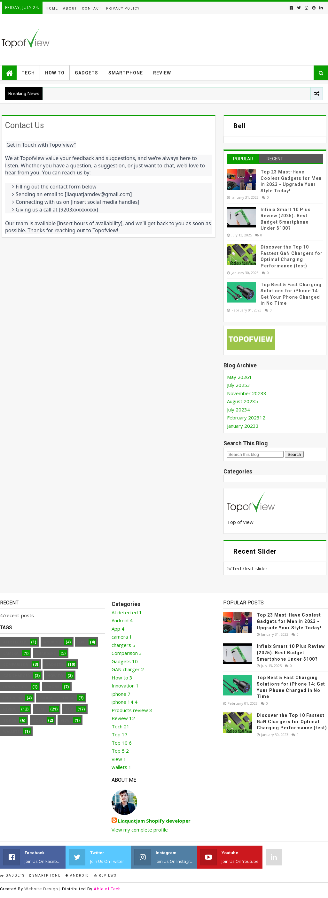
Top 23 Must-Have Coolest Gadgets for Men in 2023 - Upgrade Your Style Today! (289, 621)
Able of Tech (107, 888)
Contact (91, 8)
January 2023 (243, 426)
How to (55, 72)
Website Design (41, 888)
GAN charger (16, 675)
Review (162, 72)
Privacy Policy (123, 8)
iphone (52, 686)
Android (52, 642)
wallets (11, 731)
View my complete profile (140, 829)
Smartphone (125, 72)
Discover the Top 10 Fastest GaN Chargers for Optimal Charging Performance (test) (292, 721)
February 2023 (246, 417)
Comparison (15, 664)
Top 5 (38, 720)
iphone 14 (12, 697)
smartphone (45, 875)
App (81, 642)
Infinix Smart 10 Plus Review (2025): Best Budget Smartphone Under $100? (291, 652)
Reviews (105, 875)
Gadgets (86, 72)
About (70, 8)
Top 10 (9, 720)
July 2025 (238, 385)
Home (52, 8)
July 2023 (238, 409)
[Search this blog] (255, 454)
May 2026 (239, 377)
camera (11, 653)
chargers (46, 653)
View (65, 720)
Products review (56, 697)
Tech (28, 72)
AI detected (14, 642)
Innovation (15, 686)
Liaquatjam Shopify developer (154, 820)
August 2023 (242, 401)
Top (69, 709)
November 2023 (246, 393)
